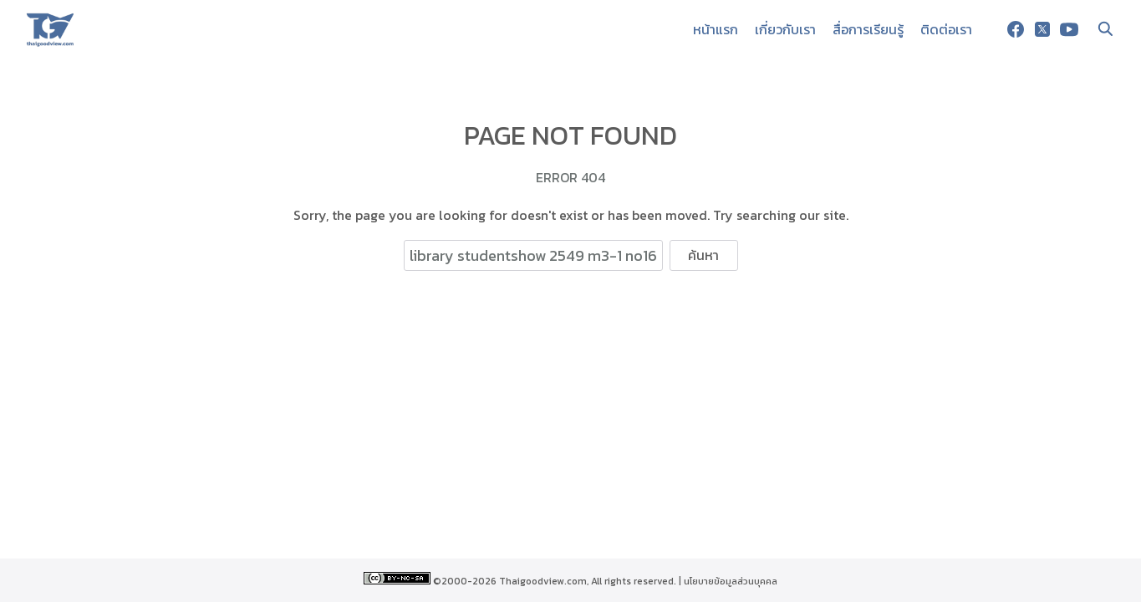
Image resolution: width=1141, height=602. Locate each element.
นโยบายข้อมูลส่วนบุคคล (730, 581)
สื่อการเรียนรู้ (868, 29)
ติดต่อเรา (946, 29)
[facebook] (1016, 29)
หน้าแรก (715, 29)
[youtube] (1069, 29)
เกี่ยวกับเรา (785, 29)
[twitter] (1042, 29)
